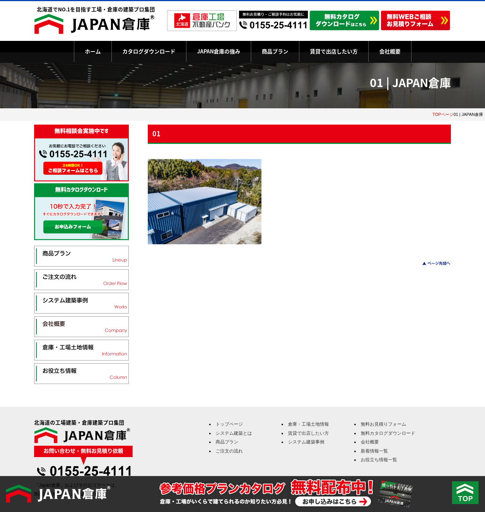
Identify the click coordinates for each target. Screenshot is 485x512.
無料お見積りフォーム (383, 424)
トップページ (229, 424)
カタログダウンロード (148, 51)
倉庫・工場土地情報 (308, 424)
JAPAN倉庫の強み (218, 51)
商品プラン (275, 51)
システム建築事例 (306, 442)
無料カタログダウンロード (388, 433)
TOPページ (443, 114)
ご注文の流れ (229, 451)
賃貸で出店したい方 (334, 51)
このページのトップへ (432, 263)
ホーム (93, 51)
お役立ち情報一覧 (379, 459)
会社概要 (390, 51)
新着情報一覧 (374, 451)
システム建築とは (234, 433)
